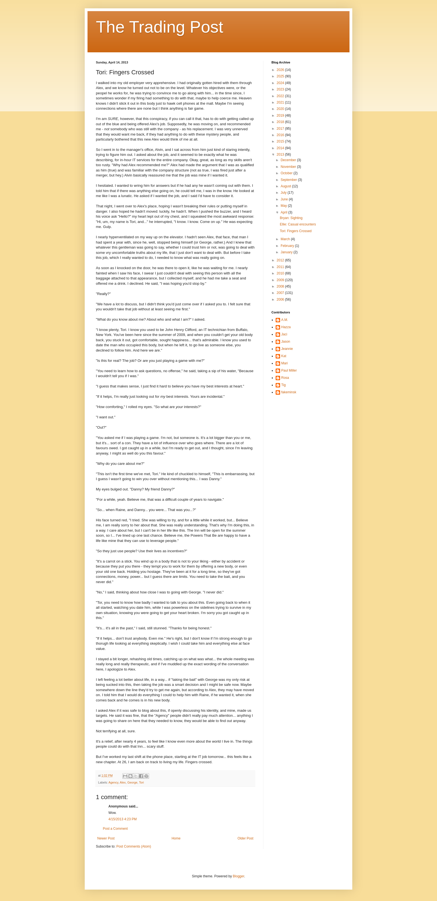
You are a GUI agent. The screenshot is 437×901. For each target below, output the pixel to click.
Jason (285, 341)
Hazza (286, 327)
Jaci (284, 334)
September (289, 180)
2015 (281, 141)
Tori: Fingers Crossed (296, 231)
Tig (283, 385)
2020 (281, 109)
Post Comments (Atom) (133, 846)
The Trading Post (159, 27)
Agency (113, 782)
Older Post (245, 838)
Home (176, 838)
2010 (281, 273)
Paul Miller (289, 370)
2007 (281, 293)
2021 (281, 102)
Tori (141, 782)
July (284, 193)
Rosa (285, 378)
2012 (281, 260)
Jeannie (287, 349)
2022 (281, 96)
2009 (281, 280)
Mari (284, 363)
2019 (281, 115)
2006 (281, 299)
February (288, 246)
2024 (281, 83)
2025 (281, 76)
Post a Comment (115, 829)
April (284, 212)
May (284, 206)
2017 (281, 129)
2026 (281, 70)
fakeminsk (288, 392)
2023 (281, 89)
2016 (281, 135)
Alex (123, 782)
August (286, 186)
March (286, 239)
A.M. (284, 320)
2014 (281, 148)
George (132, 782)
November (289, 167)
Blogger (238, 876)
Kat (283, 356)
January (287, 252)
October (287, 173)
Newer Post (106, 838)
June (285, 199)
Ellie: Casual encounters (298, 224)
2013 (281, 154)
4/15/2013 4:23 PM (122, 819)
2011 (281, 267)
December (289, 160)
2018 (281, 122)
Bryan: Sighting (291, 218)
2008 (281, 286)
